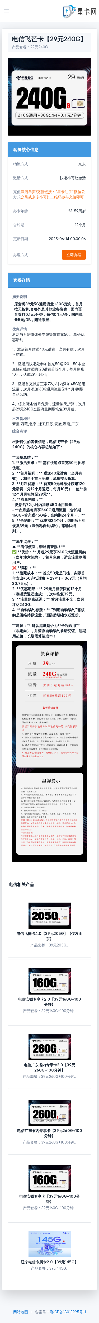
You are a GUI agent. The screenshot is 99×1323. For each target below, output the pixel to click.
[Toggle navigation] (6, 11)
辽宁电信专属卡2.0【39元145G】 (49, 1262)
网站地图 (20, 1312)
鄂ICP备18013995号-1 (68, 1312)
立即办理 (74, 255)
